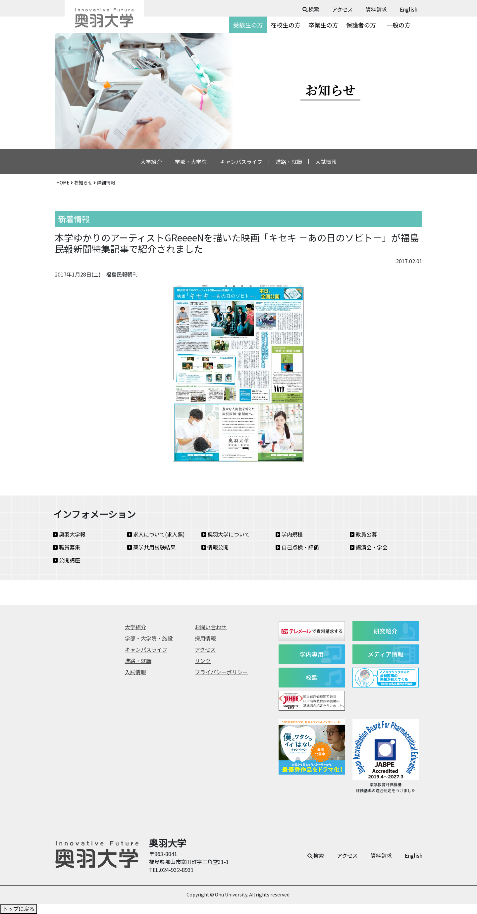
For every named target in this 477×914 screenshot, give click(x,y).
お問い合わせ (211, 627)
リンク (203, 661)
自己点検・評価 (297, 547)
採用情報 (205, 638)
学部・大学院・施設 (149, 638)
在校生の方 (285, 25)
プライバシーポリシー (221, 672)
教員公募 (363, 534)
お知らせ (83, 182)
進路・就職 (289, 162)
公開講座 (66, 560)
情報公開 (215, 547)
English (408, 9)
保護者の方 (361, 25)
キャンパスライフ (241, 162)
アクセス (342, 9)
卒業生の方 (323, 25)
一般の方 (398, 25)
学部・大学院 (191, 162)
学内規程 (289, 534)
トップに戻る (18, 909)
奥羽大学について (225, 534)
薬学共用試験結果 (151, 547)
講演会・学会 (369, 547)
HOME (63, 182)
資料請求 (376, 9)
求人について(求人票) (156, 534)
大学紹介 (151, 162)
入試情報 (326, 162)
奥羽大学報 (69, 534)
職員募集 (66, 547)
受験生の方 (248, 25)
